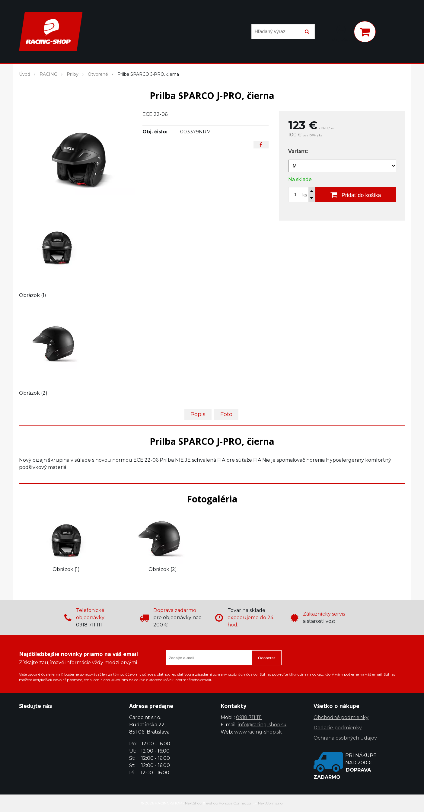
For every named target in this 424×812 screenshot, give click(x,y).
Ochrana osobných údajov (345, 738)
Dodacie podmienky (338, 728)
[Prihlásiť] (341, 33)
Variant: (298, 151)
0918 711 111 (249, 717)
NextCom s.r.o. (270, 803)
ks (304, 195)
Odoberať (266, 658)
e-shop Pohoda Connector (229, 803)
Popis (198, 414)
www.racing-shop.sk (258, 732)
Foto (226, 414)
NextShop (193, 803)
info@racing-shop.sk (262, 725)
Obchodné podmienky (341, 717)
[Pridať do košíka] (355, 194)
